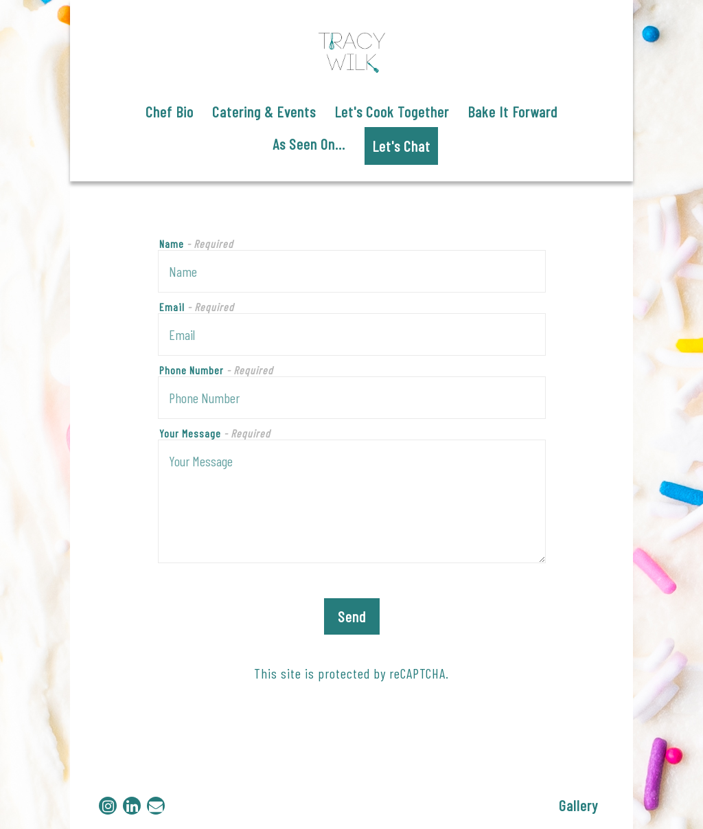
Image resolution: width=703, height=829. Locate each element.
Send (352, 616)
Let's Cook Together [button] (391, 111)
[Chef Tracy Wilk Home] (351, 48)
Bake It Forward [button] (512, 111)
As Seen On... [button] (309, 143)
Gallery (578, 805)
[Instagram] (108, 806)
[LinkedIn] (132, 806)
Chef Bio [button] (170, 111)
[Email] (156, 806)
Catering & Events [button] (264, 111)
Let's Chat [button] (401, 146)
